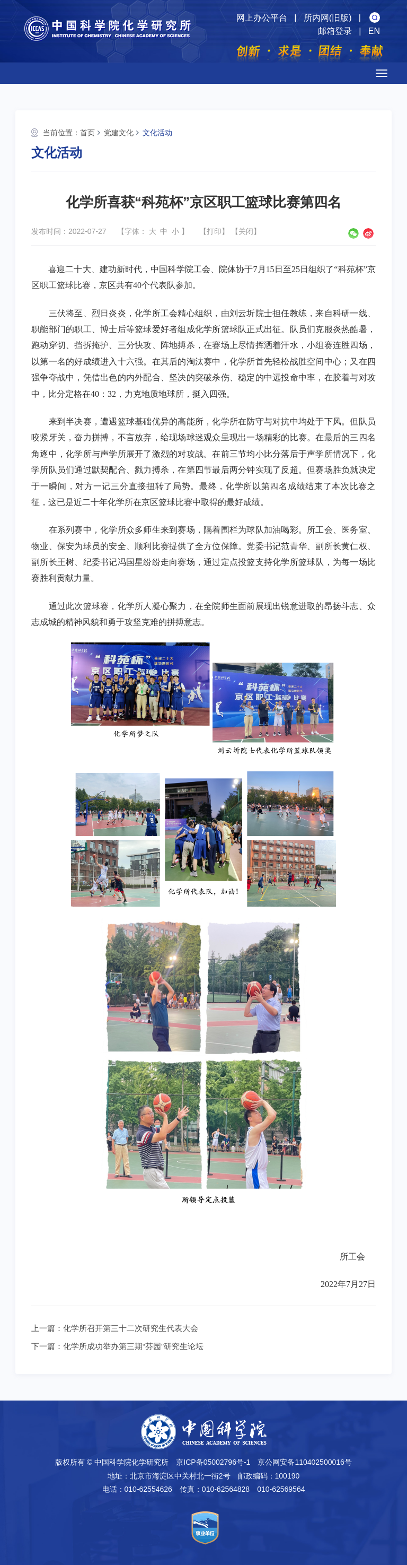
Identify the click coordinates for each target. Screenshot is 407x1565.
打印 (214, 231)
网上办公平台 (261, 17)
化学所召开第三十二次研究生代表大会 (130, 1328)
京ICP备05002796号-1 (213, 1462)
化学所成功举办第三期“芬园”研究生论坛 (133, 1346)
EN (374, 31)
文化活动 (157, 132)
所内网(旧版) (328, 17)
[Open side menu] (381, 73)
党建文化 (119, 132)
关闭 (245, 231)
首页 (87, 132)
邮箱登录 (335, 31)
